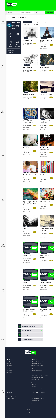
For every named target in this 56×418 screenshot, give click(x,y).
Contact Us (8, 363)
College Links (34, 396)
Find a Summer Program (25, 339)
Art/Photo (3, 245)
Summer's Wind (28, 94)
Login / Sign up (49, 12)
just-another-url (28, 43)
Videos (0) (35, 24)
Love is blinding (45, 67)
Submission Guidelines (36, 381)
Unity (25, 282)
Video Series (34, 402)
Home (7, 16)
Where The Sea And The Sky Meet (30, 310)
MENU (10, 12)
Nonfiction (3, 156)
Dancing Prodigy (45, 282)
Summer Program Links (36, 395)
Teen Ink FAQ (9, 370)
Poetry (3, 66)
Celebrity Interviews (10, 368)
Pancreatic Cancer (46, 94)
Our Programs (9, 365)
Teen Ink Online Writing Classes (38, 398)
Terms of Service (9, 374)
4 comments (26, 74)
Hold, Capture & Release (45, 256)
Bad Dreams (27, 40)
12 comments (43, 317)
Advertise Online (35, 368)
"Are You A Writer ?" (29, 175)
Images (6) (43, 22)
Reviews (3, 200)
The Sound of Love (46, 175)
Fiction (3, 111)
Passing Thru (27, 255)
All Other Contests (10, 398)
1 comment (26, 129)
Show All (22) (27, 22)
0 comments (26, 100)
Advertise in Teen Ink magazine (38, 361)
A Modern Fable (45, 202)
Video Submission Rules (36, 382)
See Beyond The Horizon (45, 310)
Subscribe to (27, 326)
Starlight (26, 148)
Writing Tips (34, 384)
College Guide (3, 391)
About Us (8, 361)
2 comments (43, 48)
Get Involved (34, 386)
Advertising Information (36, 363)
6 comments (43, 289)
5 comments (43, 264)
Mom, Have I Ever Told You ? (46, 121)
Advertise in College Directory (37, 365)
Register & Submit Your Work (37, 377)
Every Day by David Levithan (46, 229)
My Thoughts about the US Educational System (30, 203)
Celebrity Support (9, 367)
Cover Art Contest (10, 395)
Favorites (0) (27, 24)
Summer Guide (3, 339)
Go (36, 12)
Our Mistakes (27, 67)
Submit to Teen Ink (24, 331)
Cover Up (26, 228)
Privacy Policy (9, 372)
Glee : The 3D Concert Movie (28, 121)
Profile (13, 16)
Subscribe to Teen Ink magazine (38, 388)
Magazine (3, 22)
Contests (3, 290)
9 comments (26, 47)
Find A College (23, 335)
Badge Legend (34, 403)
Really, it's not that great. (46, 41)
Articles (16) (36, 22)
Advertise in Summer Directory (38, 367)
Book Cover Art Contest (11, 396)
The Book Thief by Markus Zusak (46, 148)
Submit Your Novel (35, 379)
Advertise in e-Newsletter (37, 370)
